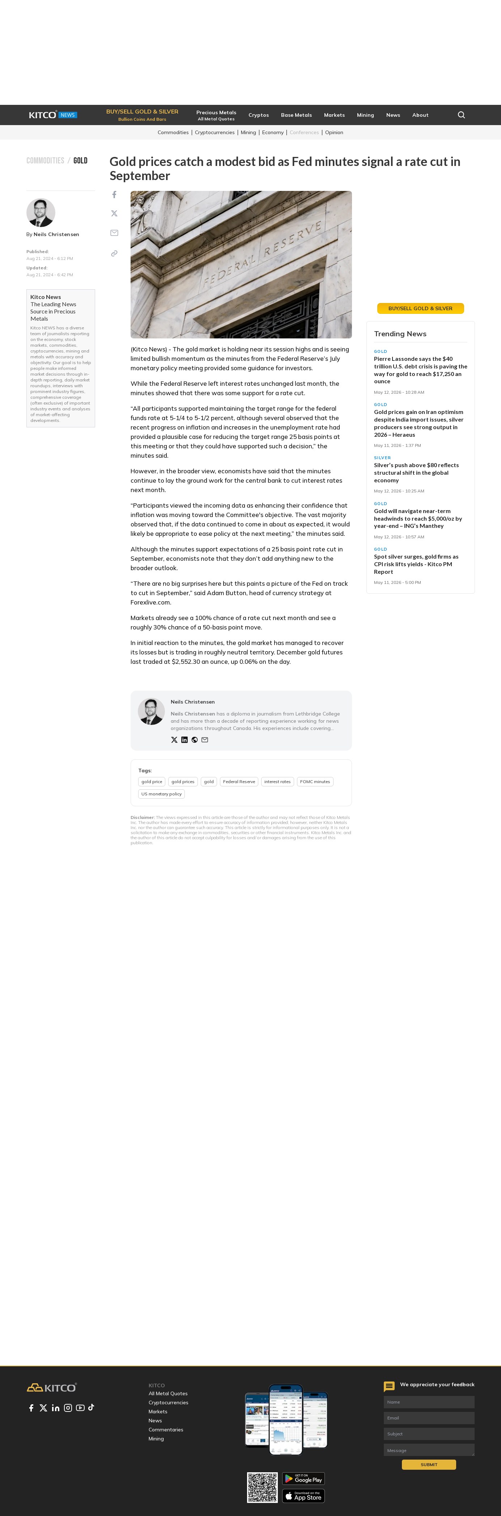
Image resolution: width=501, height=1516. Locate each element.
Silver (382, 457)
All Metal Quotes (168, 1393)
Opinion (334, 132)
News (155, 1420)
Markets (158, 1411)
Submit (429, 1464)
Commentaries (166, 1429)
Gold (381, 351)
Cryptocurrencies (215, 132)
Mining (248, 132)
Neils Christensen (56, 234)
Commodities (173, 132)
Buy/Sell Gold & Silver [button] (421, 308)
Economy (273, 132)
